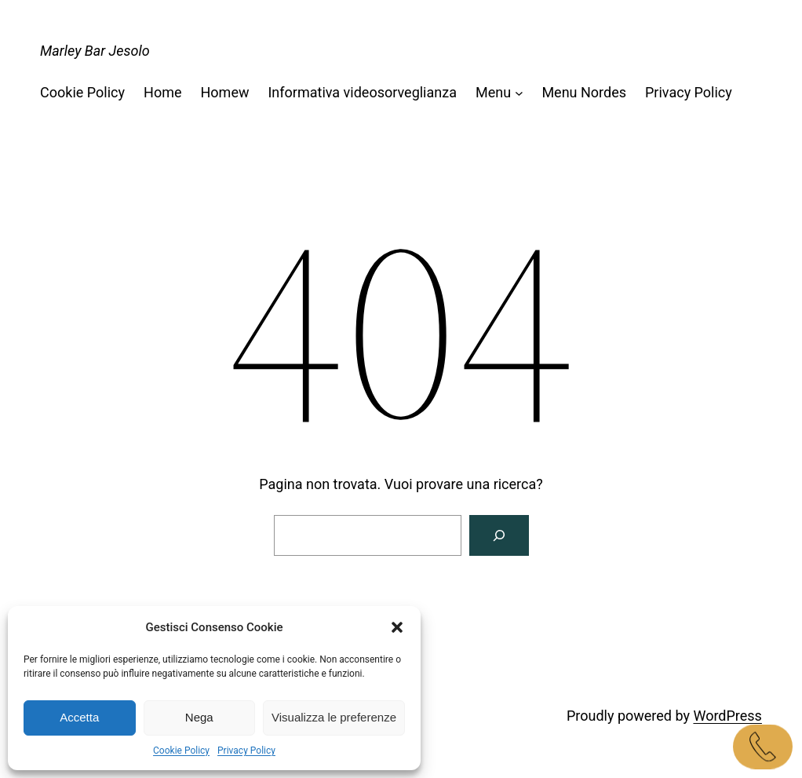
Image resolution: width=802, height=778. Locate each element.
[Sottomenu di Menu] (519, 93)
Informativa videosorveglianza (362, 92)
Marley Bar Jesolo (95, 50)
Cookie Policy (181, 750)
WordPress (727, 715)
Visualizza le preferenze (334, 717)
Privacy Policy (246, 750)
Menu (493, 92)
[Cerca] (499, 535)
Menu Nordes (583, 92)
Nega (199, 717)
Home (162, 92)
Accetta (79, 717)
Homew (225, 92)
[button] (397, 627)
